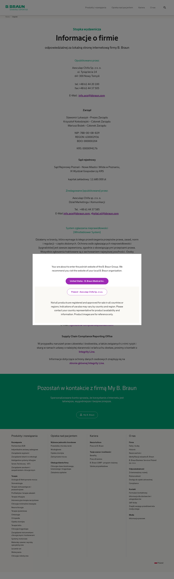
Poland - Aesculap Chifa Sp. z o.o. (87, 292)
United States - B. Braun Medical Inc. (87, 281)
